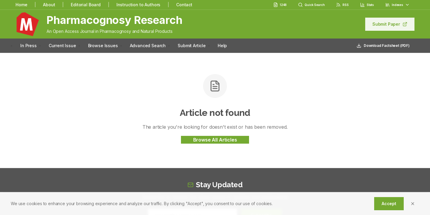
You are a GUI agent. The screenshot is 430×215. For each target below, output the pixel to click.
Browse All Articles (215, 140)
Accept (389, 203)
